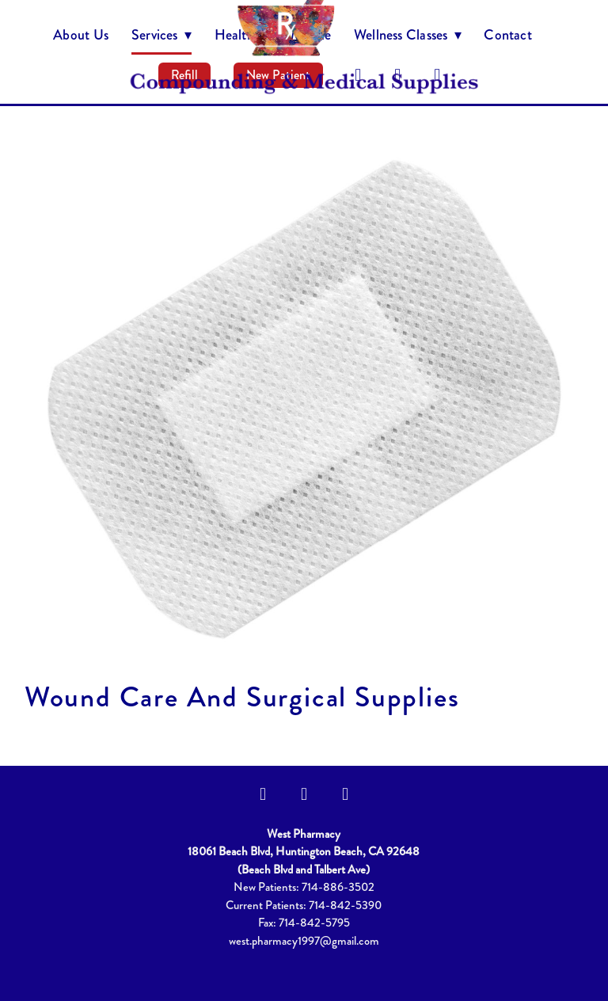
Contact (508, 35)
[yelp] (345, 794)
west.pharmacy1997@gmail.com (304, 941)
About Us (80, 35)
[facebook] (263, 794)
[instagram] (304, 794)
